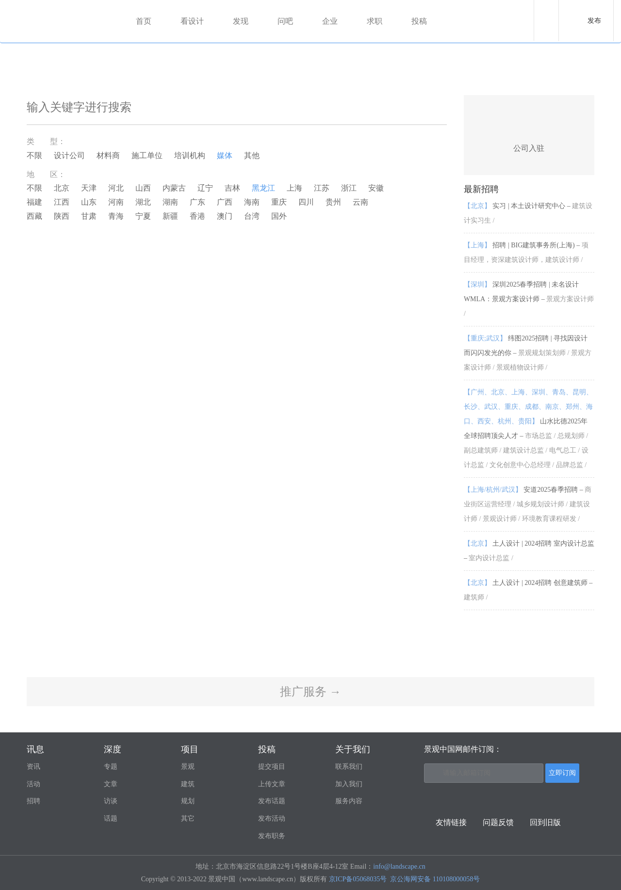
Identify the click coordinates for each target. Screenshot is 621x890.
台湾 (252, 216)
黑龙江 (263, 188)
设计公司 (69, 155)
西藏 (34, 216)
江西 (61, 202)
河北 (116, 188)
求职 (374, 21)
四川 (306, 202)
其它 (188, 818)
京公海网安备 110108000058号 (435, 879)
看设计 (192, 21)
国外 (279, 216)
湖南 (170, 202)
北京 (61, 188)
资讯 (33, 766)
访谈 (110, 801)
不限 (34, 155)
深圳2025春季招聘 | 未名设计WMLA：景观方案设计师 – (529, 299)
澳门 (224, 216)
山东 (89, 202)
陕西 (61, 216)
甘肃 (89, 216)
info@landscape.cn (399, 866)
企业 (330, 21)
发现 (240, 21)
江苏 (321, 188)
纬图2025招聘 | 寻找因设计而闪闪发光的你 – (527, 353)
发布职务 (271, 836)
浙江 (349, 188)
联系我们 (348, 766)
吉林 (232, 188)
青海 (116, 216)
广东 (197, 202)
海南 (252, 202)
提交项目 (271, 766)
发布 (594, 20)
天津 (89, 188)
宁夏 (143, 216)
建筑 (188, 784)
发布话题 (271, 801)
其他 (252, 155)
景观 (188, 766)
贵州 (333, 202)
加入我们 (348, 784)
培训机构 (189, 155)
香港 (197, 216)
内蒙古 (174, 188)
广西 (224, 202)
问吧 (285, 21)
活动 (33, 784)
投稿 (419, 21)
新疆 (170, 216)
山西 (143, 188)
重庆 (279, 202)
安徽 (376, 188)
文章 (110, 784)
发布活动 (271, 818)
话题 (110, 818)
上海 (294, 188)
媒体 (224, 155)
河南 (116, 202)
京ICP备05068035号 (358, 879)
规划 (188, 801)
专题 (110, 766)
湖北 (143, 202)
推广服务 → (310, 691)
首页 (143, 21)
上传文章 (271, 784)
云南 (360, 202)
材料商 (108, 155)
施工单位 (147, 155)
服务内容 (348, 801)
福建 (34, 202)
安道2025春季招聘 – (527, 504)
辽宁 (205, 188)
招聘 (33, 801)
